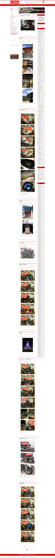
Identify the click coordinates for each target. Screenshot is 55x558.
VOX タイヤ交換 (39, 173)
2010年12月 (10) (39, 304)
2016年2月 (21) (39, 245)
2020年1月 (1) (39, 195)
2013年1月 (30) (39, 284)
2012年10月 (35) (39, 287)
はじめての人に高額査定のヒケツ (14, 28)
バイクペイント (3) (39, 122)
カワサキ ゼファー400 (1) (40, 81)
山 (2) (38, 62)
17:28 (30, 239)
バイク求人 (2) (39, 162)
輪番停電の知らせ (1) (40, 86)
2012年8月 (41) (39, 289)
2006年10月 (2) (39, 345)
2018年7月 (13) (39, 214)
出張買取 (39, 172)
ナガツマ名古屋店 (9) (40, 66)
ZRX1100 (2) (39, 148)
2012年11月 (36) (39, 286)
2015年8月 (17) (39, 251)
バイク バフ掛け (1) (40, 121)
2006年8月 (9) (39, 347)
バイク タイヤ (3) (39, 64)
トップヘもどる (53, 552)
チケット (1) (39, 157)
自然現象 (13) (39, 84)
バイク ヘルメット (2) (40, 48)
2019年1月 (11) (39, 208)
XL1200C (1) (39, 72)
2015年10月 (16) (39, 249)
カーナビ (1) (39, 104)
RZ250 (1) (39, 92)
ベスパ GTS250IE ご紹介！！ (40, 171)
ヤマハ (11, 12)
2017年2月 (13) (39, 232)
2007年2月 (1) (39, 341)
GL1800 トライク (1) (40, 82)
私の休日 (39, 170)
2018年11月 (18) (39, 210)
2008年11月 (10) (39, 322)
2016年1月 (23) (39, 246)
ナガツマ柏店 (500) (39, 142)
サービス (36, 554)
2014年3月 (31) (39, 269)
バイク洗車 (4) (39, 120)
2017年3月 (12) (39, 231)
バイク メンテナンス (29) (40, 106)
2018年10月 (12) (39, 211)
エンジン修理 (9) (39, 118)
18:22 (30, 106)
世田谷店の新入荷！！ (40, 179)
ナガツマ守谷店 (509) (40, 158)
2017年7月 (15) (39, 227)
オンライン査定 (32, 554)
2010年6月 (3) (39, 307)
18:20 (30, 329)
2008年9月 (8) (39, 324)
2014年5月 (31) (39, 267)
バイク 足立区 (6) (39, 137)
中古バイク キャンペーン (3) (40, 49)
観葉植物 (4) (39, 119)
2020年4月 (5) (39, 194)
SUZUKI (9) (39, 123)
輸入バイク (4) (39, 80)
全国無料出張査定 (23, 239)
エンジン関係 (12, 19)
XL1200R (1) (39, 73)
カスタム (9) (39, 144)
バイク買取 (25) (39, 63)
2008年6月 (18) (39, 327)
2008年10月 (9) (39, 323)
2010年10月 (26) (39, 306)
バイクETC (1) (39, 160)
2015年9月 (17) (39, 250)
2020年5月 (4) (39, 193)
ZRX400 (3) (39, 149)
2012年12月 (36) (39, 285)
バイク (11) (39, 141)
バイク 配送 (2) (39, 85)
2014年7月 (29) (39, 265)
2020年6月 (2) (39, 192)
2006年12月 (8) (39, 343)
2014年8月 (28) (39, 264)
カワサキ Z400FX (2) (40, 105)
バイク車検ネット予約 (13, 23)
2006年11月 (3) (39, 344)
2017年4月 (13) (39, 230)
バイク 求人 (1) (39, 65)
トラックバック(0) (32, 106)
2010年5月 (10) (39, 308)
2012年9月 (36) (39, 288)
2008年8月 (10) (39, 325)
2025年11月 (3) (39, 188)
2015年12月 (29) (39, 247)
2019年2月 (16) (39, 207)
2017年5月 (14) (39, 229)
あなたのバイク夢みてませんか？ (14, 40)
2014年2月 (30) (39, 270)
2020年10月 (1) (39, 191)
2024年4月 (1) (39, 190)
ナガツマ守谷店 (23, 106)
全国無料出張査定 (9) (40, 61)
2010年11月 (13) (39, 305)
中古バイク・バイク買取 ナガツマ (14, 6)
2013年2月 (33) (39, 283)
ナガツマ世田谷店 (23, 197)
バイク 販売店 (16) (40, 68)
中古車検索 (27, 554)
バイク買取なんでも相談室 (13, 29)
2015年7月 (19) (39, 252)
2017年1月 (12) (39, 233)
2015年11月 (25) (39, 248)
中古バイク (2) (39, 163)
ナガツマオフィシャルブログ (21, 6)
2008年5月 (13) (39, 328)
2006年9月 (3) (39, 346)
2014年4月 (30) (39, 268)
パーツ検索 (29, 554)
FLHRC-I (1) (39, 71)
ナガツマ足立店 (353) (40, 159)
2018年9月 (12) (39, 212)
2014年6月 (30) (39, 266)
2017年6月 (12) (39, 228)
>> (28, 549)
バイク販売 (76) (39, 139)
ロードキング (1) (39, 125)
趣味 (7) (38, 124)
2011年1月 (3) (39, 303)
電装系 (11, 20)
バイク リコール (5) (40, 67)
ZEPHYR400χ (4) (39, 147)
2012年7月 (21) (39, 290)
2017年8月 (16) (39, 226)
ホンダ (11, 11)
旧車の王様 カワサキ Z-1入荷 (41, 178)
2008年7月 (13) (39, 326)
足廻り (11, 18)
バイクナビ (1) (39, 161)
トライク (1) (39, 140)
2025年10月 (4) (39, 189)
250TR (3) (39, 146)
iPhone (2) (39, 143)
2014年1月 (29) (39, 271)
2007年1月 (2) (39, 342)
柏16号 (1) (39, 138)
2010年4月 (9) (39, 309)
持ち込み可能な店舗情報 (13, 30)
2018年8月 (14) (39, 213)
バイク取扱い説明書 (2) (40, 87)
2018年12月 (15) (39, 209)
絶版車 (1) (39, 83)
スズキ (11, 13)
